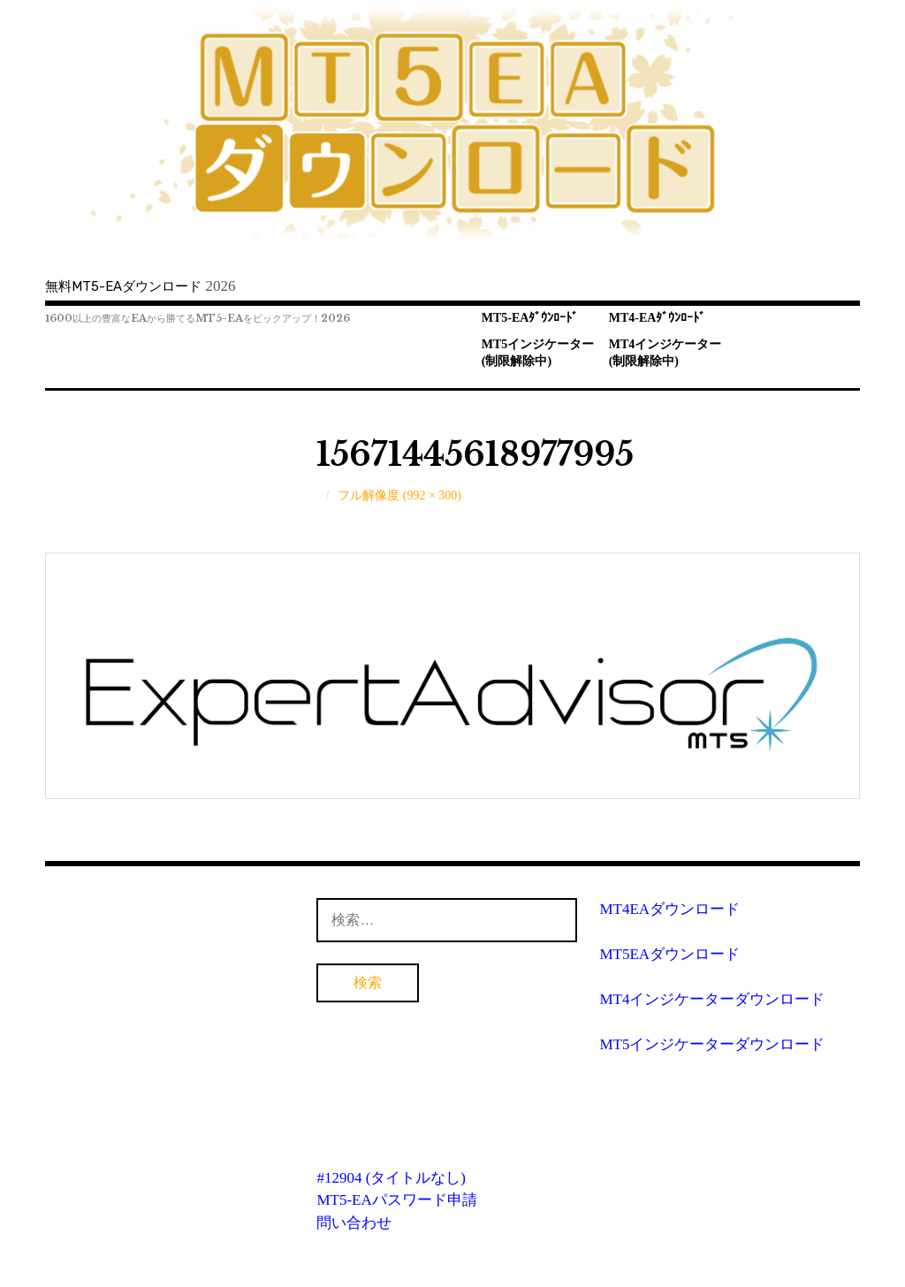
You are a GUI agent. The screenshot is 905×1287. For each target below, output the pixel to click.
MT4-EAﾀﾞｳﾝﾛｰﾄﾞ (657, 317)
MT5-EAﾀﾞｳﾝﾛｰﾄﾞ (530, 317)
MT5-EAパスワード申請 (396, 1200)
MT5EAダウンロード (669, 954)
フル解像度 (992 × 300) (399, 495)
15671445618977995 (475, 455)
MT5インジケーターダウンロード (712, 1044)
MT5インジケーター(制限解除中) (538, 353)
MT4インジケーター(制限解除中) (665, 353)
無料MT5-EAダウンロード (123, 286)
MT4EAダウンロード (669, 909)
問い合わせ (354, 1223)
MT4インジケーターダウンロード (712, 999)
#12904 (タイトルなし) (391, 1177)
